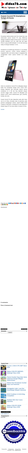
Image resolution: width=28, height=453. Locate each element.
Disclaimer (24, 449)
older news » (24, 329)
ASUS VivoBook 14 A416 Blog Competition (16, 394)
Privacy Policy (18, 449)
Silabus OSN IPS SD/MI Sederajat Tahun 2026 (14, 406)
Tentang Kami (11, 449)
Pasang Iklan (4, 449)
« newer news (4, 329)
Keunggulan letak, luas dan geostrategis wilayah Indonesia (16, 389)
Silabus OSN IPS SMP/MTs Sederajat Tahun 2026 (15, 372)
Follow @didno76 (5, 413)
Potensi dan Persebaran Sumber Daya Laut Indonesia (17, 383)
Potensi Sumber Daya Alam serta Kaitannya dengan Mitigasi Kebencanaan (17, 378)
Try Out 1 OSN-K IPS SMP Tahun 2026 (17, 366)
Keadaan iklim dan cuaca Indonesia (14, 400)
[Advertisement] (14, 155)
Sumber (2, 109)
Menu (25, 12)
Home (4, 12)
